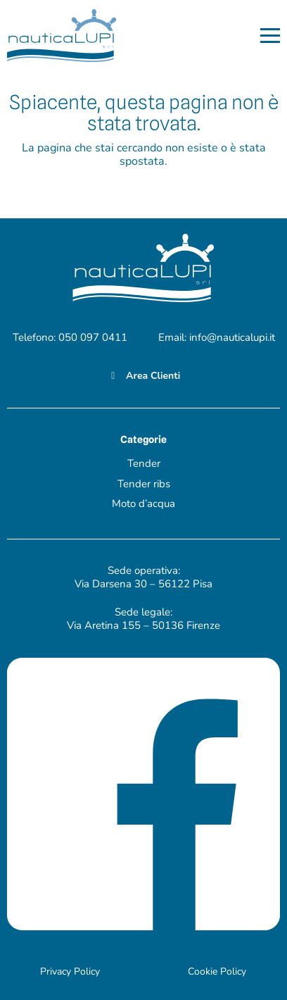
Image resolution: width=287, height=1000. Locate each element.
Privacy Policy (70, 971)
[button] (270, 35)
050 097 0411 (92, 337)
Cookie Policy (217, 971)
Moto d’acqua (143, 503)
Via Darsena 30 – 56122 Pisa (143, 584)
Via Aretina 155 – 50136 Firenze (143, 625)
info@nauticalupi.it (232, 337)
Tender (143, 463)
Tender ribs (143, 484)
